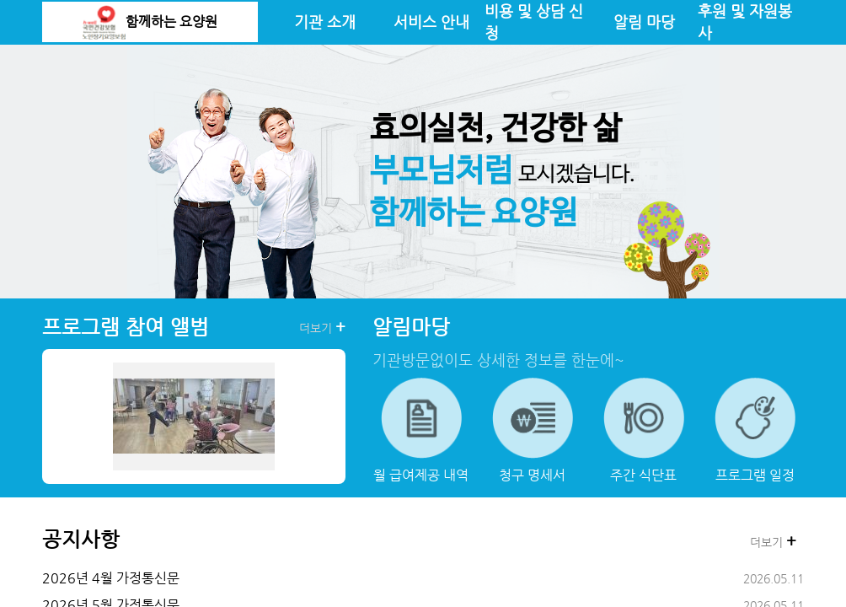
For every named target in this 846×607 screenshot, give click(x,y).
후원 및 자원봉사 (745, 22)
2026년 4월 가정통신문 (110, 578)
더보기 (322, 327)
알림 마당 (644, 21)
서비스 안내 (431, 21)
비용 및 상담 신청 (534, 22)
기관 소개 (325, 21)
